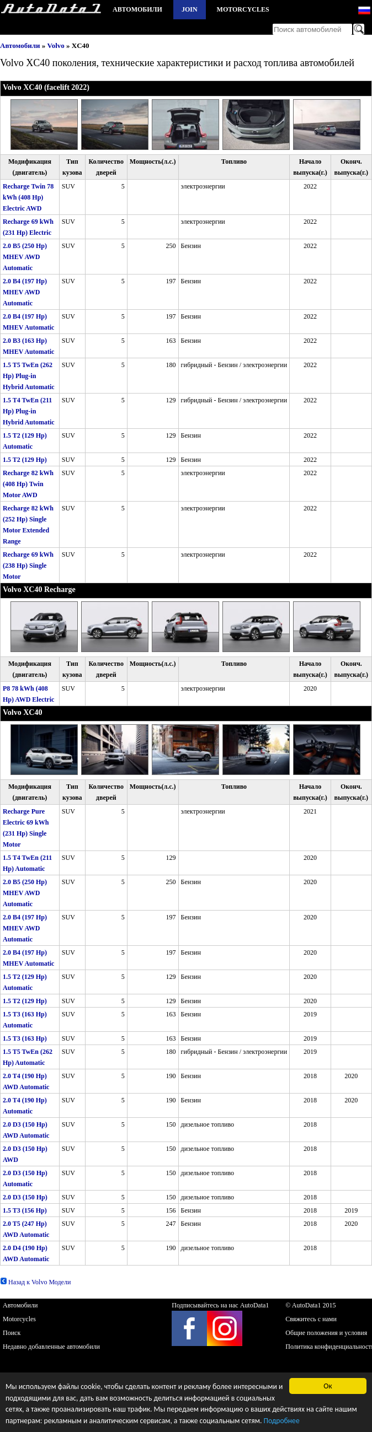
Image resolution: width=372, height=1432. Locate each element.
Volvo (56, 45)
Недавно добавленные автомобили (51, 1346)
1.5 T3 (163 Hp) (25, 1038)
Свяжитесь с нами (311, 1319)
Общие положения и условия (326, 1333)
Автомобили (137, 9)
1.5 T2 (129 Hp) (25, 460)
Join (190, 9)
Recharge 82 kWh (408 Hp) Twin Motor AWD (28, 484)
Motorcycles (243, 9)
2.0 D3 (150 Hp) (25, 1197)
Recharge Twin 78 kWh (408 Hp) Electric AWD (28, 197)
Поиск (11, 1333)
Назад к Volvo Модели (35, 1282)
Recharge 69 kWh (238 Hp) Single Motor (28, 565)
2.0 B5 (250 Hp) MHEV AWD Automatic (25, 257)
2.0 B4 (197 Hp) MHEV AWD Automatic (25, 292)
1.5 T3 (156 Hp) (25, 1210)
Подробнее (281, 1421)
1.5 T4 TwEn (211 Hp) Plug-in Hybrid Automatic (29, 411)
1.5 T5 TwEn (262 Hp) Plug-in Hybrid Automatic (29, 376)
